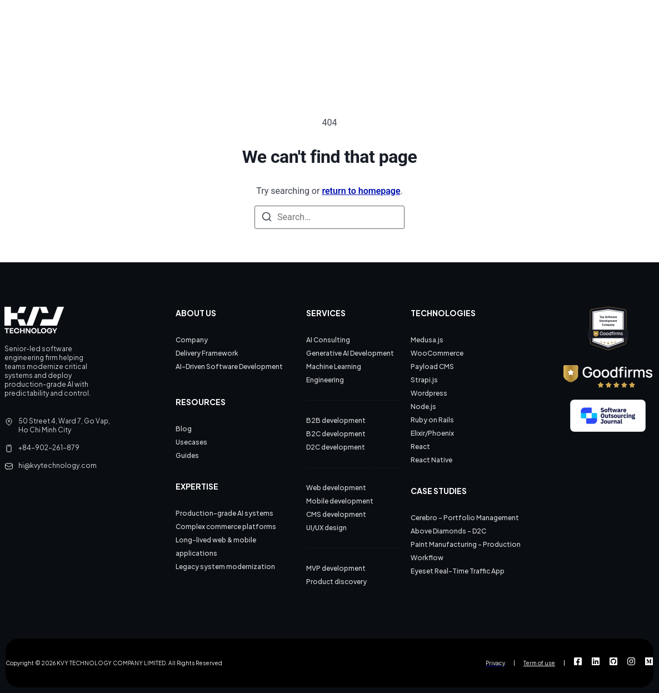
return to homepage (361, 191)
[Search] (266, 217)
